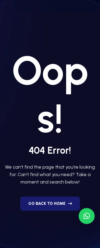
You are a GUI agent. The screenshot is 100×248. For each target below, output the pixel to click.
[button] (87, 216)
